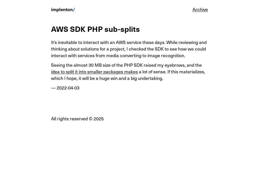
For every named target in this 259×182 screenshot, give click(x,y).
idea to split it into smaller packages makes (94, 71)
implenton (62, 9)
